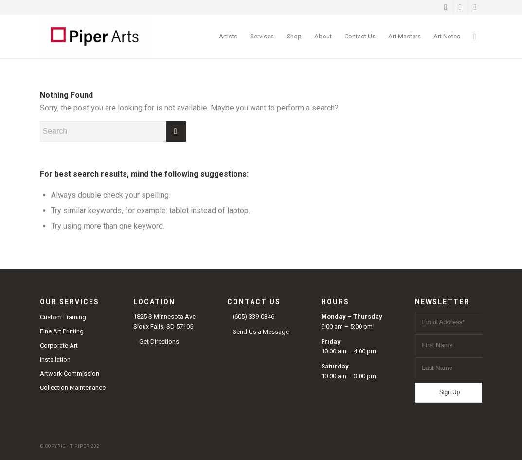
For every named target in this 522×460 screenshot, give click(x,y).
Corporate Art (59, 345)
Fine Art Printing (62, 331)
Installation (55, 359)
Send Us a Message (261, 331)
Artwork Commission (69, 373)
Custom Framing (63, 317)
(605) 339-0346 (253, 316)
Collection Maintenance (73, 387)
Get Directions (159, 341)
